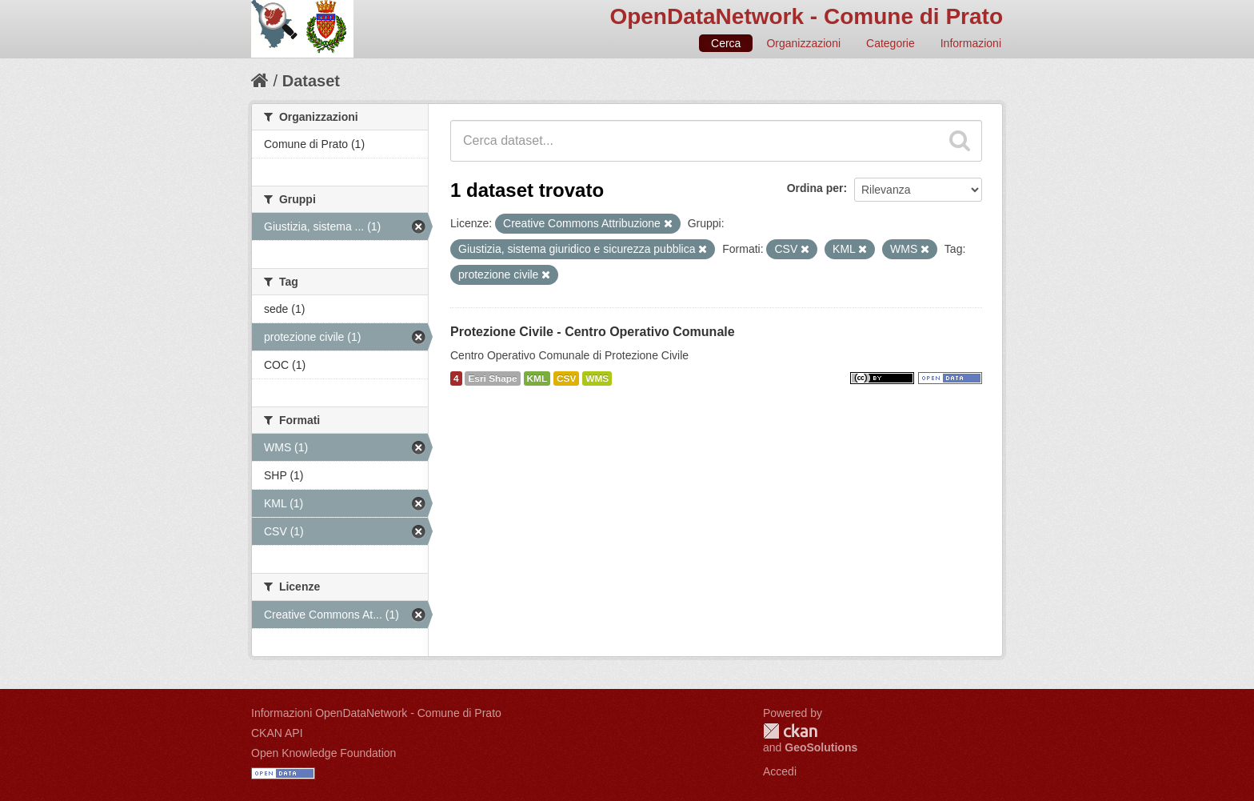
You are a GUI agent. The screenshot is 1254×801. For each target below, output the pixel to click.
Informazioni (970, 43)
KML (537, 378)
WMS (597, 378)
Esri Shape (492, 378)
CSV (566, 378)
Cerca (726, 43)
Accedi (780, 771)
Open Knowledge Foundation (323, 753)
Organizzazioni (803, 43)
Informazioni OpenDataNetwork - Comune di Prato (376, 713)
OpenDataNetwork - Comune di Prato (806, 16)
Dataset (311, 81)
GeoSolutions (821, 747)
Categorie (890, 43)
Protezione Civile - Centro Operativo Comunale (592, 331)
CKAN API (277, 733)
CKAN (790, 731)
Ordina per (815, 188)
